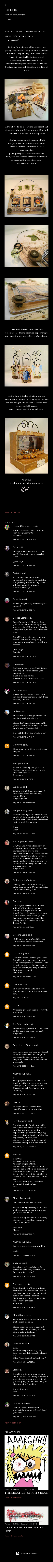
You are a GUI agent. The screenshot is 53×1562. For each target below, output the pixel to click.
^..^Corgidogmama (22, 841)
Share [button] (7, 512)
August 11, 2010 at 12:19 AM (24, 803)
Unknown (17, 745)
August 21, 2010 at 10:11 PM (24, 1395)
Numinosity (18, 953)
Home (8, 19)
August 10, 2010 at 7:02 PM (24, 656)
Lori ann (17, 711)
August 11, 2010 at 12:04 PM (24, 977)
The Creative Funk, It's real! (26, 1492)
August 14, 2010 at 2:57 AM (24, 1113)
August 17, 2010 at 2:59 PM (24, 1336)
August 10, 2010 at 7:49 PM (24, 737)
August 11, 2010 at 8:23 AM (24, 946)
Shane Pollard (20, 1198)
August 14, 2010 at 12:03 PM (24, 1147)
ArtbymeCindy (20, 810)
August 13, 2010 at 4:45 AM (24, 1066)
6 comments (16, 1497)
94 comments (17, 1536)
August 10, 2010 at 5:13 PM (24, 565)
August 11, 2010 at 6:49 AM (24, 893)
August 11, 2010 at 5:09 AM (24, 872)
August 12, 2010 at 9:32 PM (24, 1037)
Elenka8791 (18, 1343)
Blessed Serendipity (23, 526)
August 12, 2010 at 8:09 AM (24, 1016)
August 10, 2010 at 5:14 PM (24, 591)
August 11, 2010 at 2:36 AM (24, 834)
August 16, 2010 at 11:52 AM (24, 1307)
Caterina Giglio (20, 935)
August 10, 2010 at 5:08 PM (24, 539)
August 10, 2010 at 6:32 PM (24, 610)
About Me (26, 19)
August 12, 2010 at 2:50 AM (24, 998)
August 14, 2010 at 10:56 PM (24, 1190)
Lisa (15, 1370)
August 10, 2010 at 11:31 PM (24, 779)
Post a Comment (13, 1423)
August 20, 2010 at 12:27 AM (24, 1362)
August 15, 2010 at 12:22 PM (24, 1234)
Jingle (16, 901)
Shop (16, 19)
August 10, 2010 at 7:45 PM (24, 703)
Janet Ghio (18, 599)
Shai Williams (19, 1315)
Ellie (15, 1102)
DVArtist (17, 573)
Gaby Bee (18, 1263)
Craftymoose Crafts (22, 880)
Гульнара (17, 690)
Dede (16, 547)
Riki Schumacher (21, 1024)
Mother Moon (20, 1403)
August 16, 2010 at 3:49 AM (24, 1276)
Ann (15, 1154)
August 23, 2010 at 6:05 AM (24, 1417)
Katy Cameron (20, 1121)
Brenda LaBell (20, 618)
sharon (16, 664)
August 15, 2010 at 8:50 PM (24, 1255)
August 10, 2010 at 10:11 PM (24, 755)
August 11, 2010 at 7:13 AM (23, 927)
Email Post (15, 512)
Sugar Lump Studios (23, 1045)
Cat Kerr (11, 10)
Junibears (17, 787)
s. (13, 1005)
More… (37, 19)
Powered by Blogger (26, 1553)
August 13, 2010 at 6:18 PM (24, 1094)
